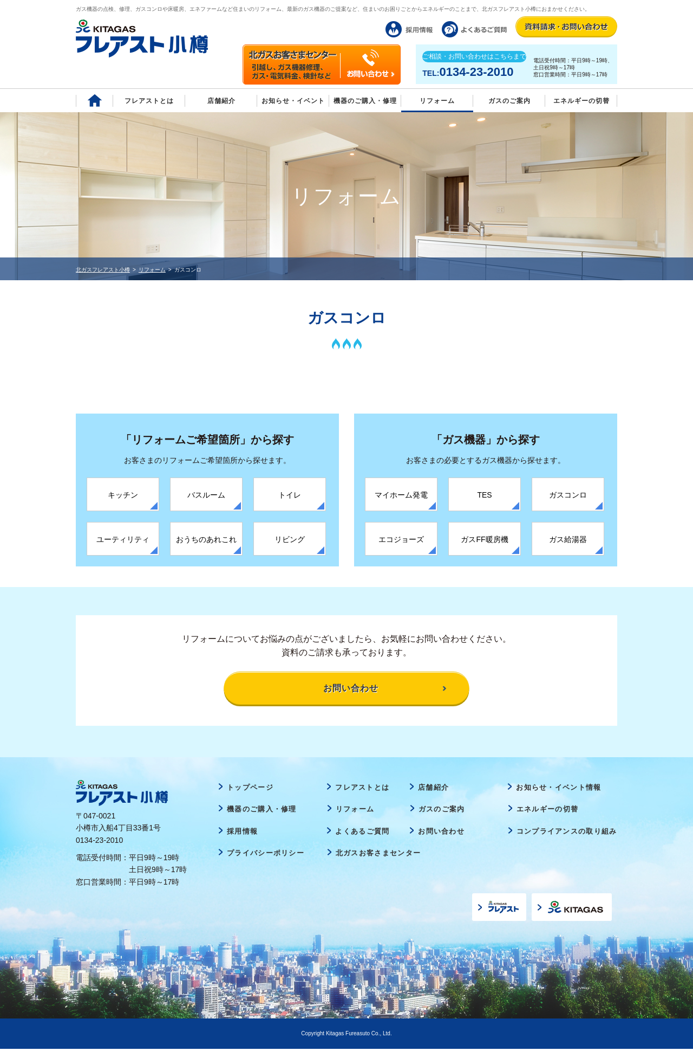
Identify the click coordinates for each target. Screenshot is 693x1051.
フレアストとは (149, 101)
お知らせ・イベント (293, 101)
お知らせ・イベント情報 (558, 789)
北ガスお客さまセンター (378, 855)
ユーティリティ (122, 539)
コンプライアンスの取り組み (567, 833)
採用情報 (242, 833)
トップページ (250, 789)
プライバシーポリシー (265, 855)
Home (94, 100)
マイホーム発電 (401, 495)
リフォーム (437, 101)
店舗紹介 (221, 101)
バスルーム (206, 495)
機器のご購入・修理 (365, 101)
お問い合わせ (441, 833)
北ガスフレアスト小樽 (103, 270)
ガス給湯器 (568, 539)
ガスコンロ (568, 495)
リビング (289, 539)
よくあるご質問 (362, 833)
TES (484, 495)
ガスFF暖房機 (484, 539)
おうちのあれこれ (206, 539)
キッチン (123, 495)
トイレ (289, 495)
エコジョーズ (401, 539)
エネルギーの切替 (581, 101)
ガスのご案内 (442, 811)
